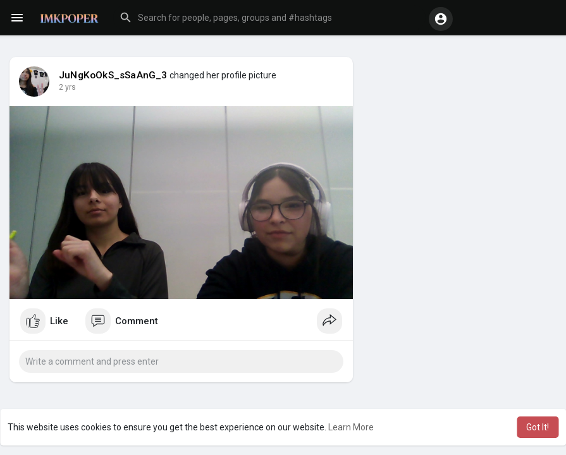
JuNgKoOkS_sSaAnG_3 (113, 75)
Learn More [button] (351, 427)
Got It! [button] (537, 427)
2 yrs (67, 87)
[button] (269, 17)
